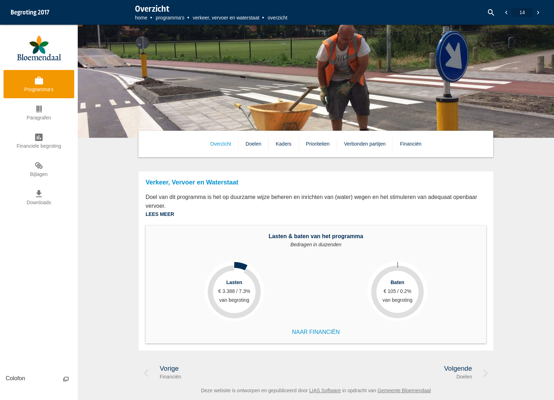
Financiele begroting (39, 146)
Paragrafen (38, 117)
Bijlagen (39, 174)
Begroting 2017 (30, 12)
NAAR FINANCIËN (316, 332)
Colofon (15, 378)
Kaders (283, 144)
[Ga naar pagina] (522, 12)
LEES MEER (160, 214)
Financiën (411, 144)
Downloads (38, 202)
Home (141, 17)
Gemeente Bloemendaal (404, 390)
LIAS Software (325, 390)
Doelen (253, 144)
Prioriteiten (318, 144)
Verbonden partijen (365, 144)
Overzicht (220, 144)
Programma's (170, 17)
